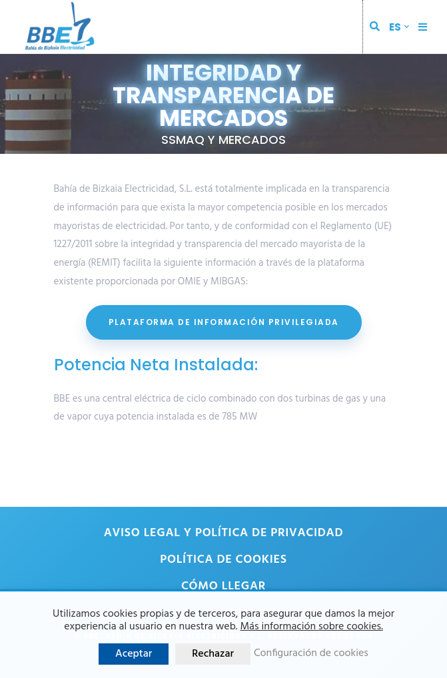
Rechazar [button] (213, 654)
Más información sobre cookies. (311, 626)
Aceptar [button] (133, 654)
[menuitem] (399, 27)
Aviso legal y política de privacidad (224, 533)
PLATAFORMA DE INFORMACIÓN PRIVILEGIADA (224, 322)
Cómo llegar (223, 586)
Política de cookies (223, 559)
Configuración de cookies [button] (311, 653)
